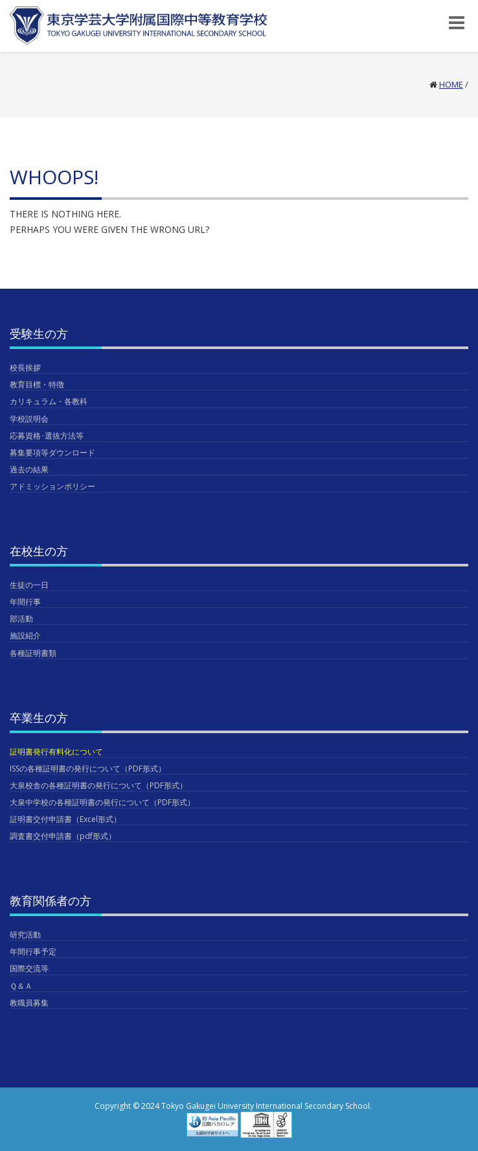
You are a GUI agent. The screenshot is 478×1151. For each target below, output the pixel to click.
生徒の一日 (29, 584)
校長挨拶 (25, 367)
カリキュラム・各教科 (48, 401)
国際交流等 (29, 968)
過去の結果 (29, 469)
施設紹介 (25, 635)
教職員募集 (29, 1002)
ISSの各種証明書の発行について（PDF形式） (88, 768)
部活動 (21, 618)
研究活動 (25, 934)
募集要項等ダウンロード (52, 452)
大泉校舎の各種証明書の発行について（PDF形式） (98, 785)
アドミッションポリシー (52, 486)
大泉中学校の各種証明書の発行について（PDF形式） (102, 802)
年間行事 (25, 601)
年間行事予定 (33, 951)
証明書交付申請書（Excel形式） (65, 819)
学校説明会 (29, 418)
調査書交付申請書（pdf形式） (63, 836)
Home (451, 84)
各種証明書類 (33, 653)
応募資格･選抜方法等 (47, 435)
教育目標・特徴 (37, 384)
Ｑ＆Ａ (21, 985)
